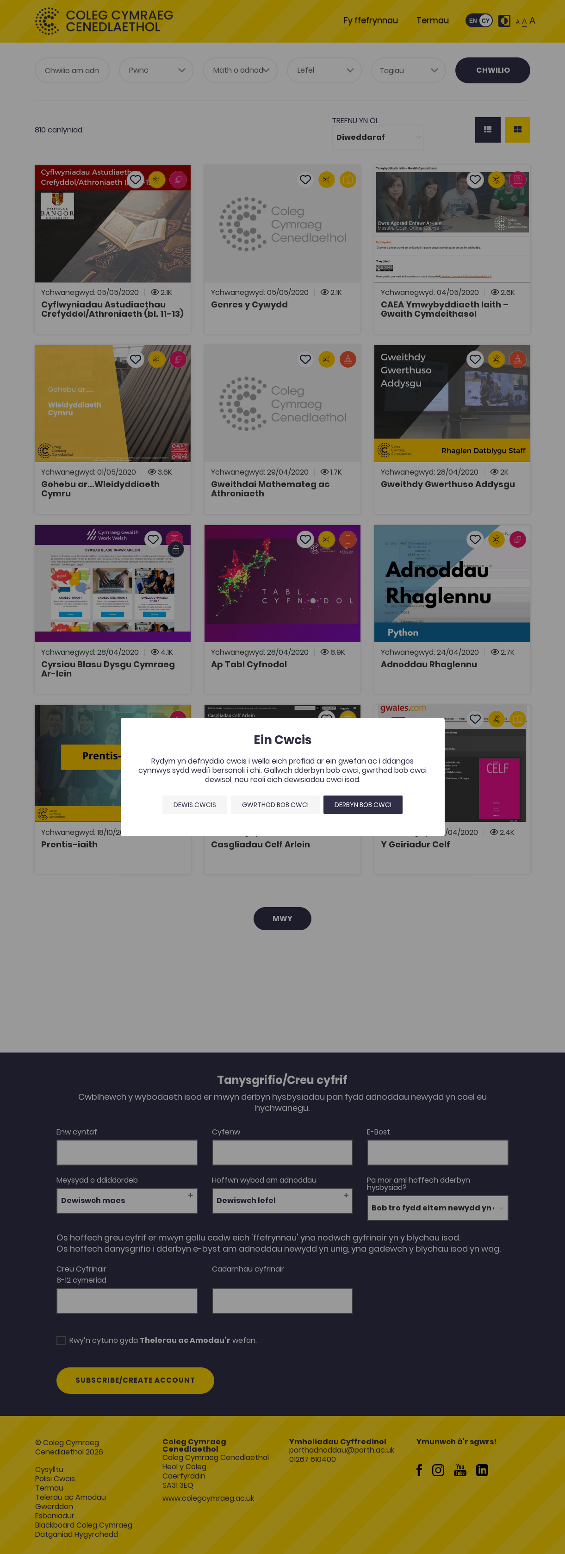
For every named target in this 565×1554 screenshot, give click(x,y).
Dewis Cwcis (195, 804)
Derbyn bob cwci (363, 804)
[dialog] (282, 777)
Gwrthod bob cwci (275, 804)
